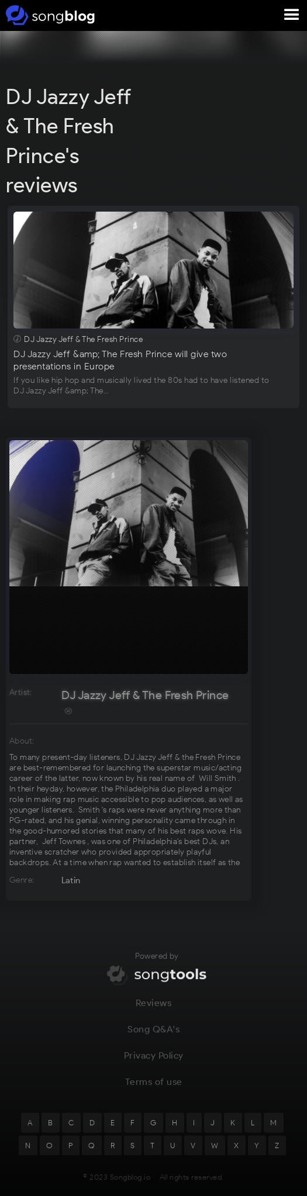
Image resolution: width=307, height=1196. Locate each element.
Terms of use (153, 1087)
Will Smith (217, 778)
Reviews (154, 1008)
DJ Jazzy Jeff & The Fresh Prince (145, 695)
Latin (71, 880)
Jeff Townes (63, 841)
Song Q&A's (153, 1034)
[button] (292, 15)
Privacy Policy (154, 1060)
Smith (89, 810)
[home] (48, 15)
